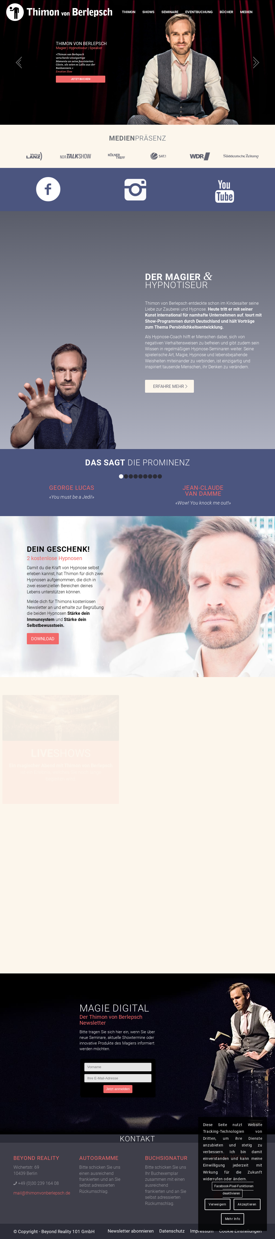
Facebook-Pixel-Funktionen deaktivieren (234, 1189)
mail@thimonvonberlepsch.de (41, 1193)
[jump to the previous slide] (20, 62)
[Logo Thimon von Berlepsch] (59, 12)
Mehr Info (232, 1219)
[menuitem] (128, 12)
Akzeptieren (247, 1204)
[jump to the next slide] (255, 62)
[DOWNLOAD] (43, 638)
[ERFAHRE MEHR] (169, 386)
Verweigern (217, 1204)
